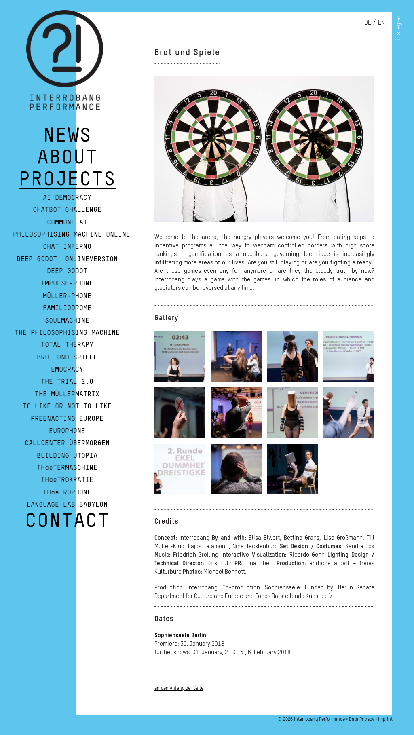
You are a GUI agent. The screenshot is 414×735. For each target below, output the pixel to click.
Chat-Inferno (67, 247)
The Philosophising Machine (67, 333)
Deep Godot (67, 271)
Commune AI (67, 222)
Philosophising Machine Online (71, 234)
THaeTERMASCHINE (67, 468)
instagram (398, 26)
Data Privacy (361, 719)
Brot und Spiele (67, 357)
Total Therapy (67, 345)
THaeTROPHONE (67, 492)
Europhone (67, 431)
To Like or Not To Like (67, 406)
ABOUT (67, 160)
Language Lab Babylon (67, 505)
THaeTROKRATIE (67, 480)
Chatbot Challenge (67, 210)
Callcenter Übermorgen (67, 443)
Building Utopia (67, 456)
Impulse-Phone (67, 283)
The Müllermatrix (67, 394)
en (381, 22)
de (367, 22)
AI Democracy (67, 198)
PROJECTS (67, 182)
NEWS (67, 139)
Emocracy (67, 370)
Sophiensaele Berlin (180, 634)
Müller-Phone (67, 296)
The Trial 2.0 (67, 382)
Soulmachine (67, 321)
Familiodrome (67, 308)
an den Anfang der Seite (178, 688)
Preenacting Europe (67, 419)
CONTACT (67, 524)
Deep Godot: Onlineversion (67, 259)
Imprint (385, 719)
